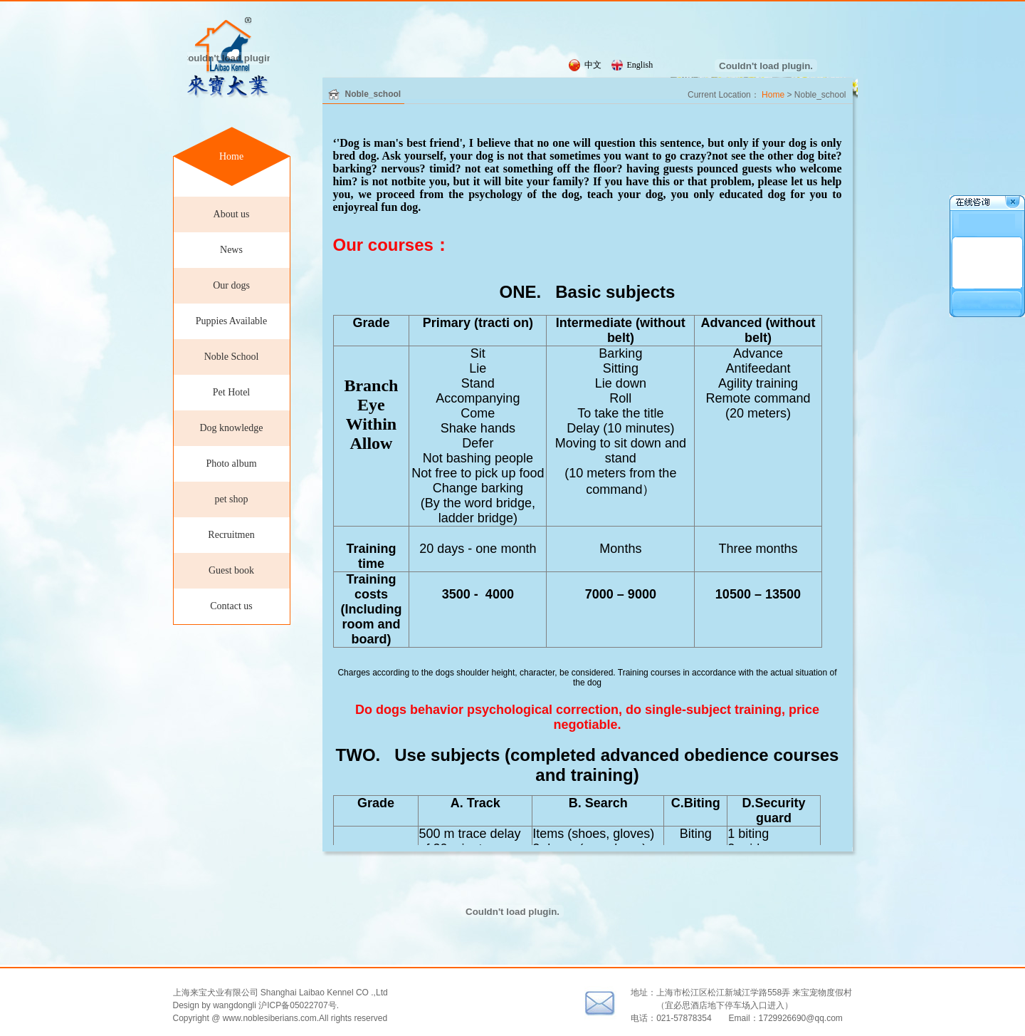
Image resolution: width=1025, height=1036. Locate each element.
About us (232, 214)
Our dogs (231, 285)
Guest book (231, 570)
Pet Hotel (232, 392)
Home (231, 156)
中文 (592, 65)
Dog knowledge (231, 428)
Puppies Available (231, 321)
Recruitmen (231, 534)
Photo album (231, 463)
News (231, 249)
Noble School (231, 356)
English (640, 65)
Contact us (231, 606)
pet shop (231, 499)
